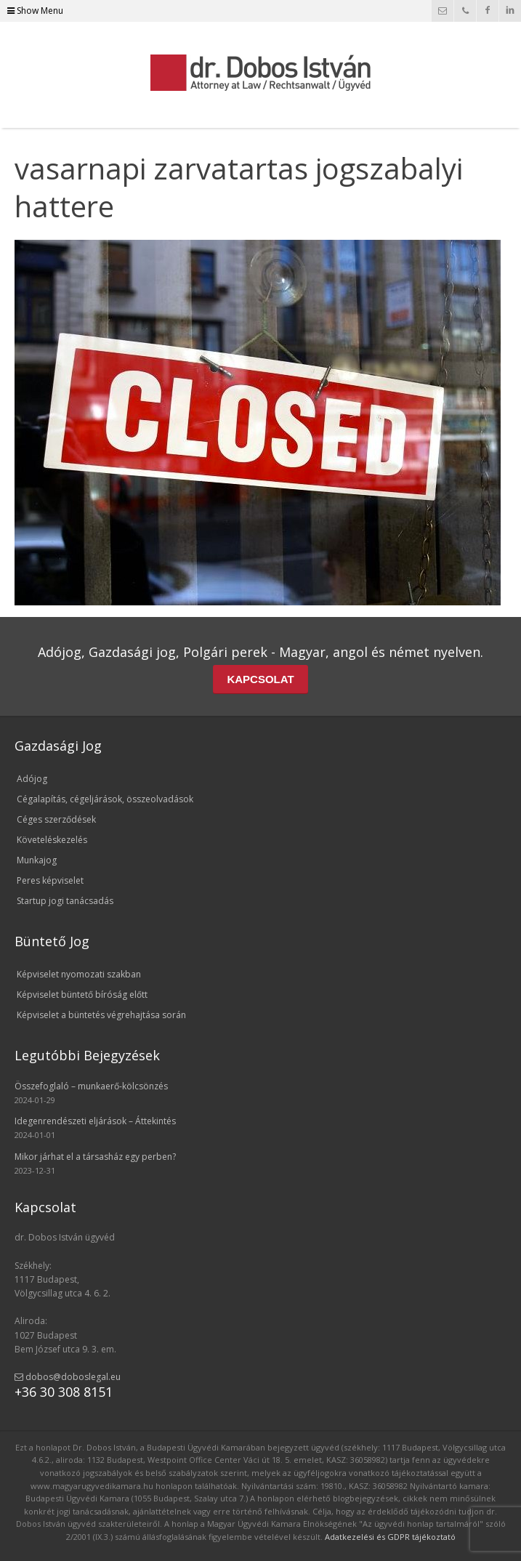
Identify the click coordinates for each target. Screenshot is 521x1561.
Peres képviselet (50, 880)
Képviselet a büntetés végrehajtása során (101, 1015)
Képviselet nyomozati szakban (79, 974)
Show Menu (35, 10)
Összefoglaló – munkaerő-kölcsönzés (91, 1086)
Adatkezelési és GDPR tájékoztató (390, 1536)
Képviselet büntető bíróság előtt (82, 994)
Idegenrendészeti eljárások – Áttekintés (95, 1121)
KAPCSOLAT (260, 679)
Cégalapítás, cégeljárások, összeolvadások (105, 799)
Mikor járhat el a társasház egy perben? (95, 1156)
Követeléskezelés (52, 840)
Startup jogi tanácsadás (65, 901)
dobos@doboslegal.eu (68, 1377)
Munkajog (37, 860)
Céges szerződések (56, 819)
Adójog (32, 779)
